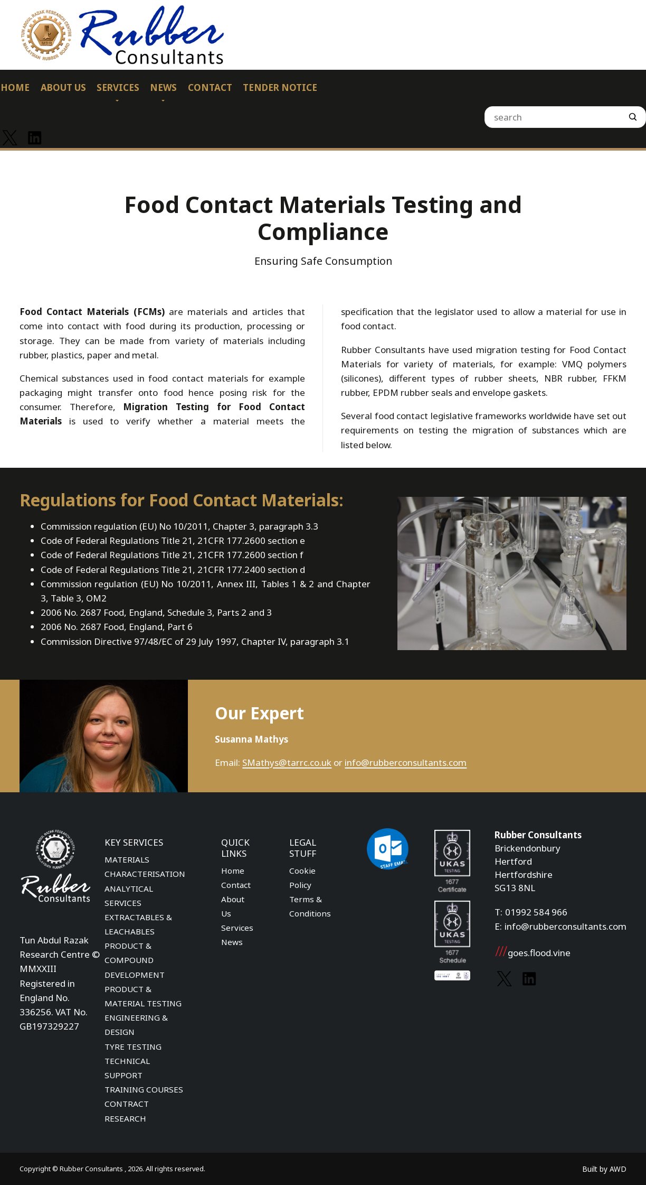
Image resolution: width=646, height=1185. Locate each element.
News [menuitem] (163, 87)
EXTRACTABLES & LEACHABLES (138, 924)
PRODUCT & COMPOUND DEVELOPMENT (134, 959)
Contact (236, 885)
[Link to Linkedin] (34, 137)
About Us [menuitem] (63, 87)
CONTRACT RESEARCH (126, 1110)
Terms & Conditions (310, 906)
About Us (232, 906)
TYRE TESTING (133, 1046)
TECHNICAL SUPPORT (127, 1068)
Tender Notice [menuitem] (280, 87)
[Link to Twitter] (10, 137)
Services (237, 927)
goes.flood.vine (533, 953)
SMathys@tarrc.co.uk (286, 762)
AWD (618, 1169)
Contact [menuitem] (210, 87)
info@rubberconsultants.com (406, 762)
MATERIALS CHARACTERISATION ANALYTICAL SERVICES (144, 881)
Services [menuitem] (118, 87)
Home (232, 870)
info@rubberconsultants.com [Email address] (565, 926)
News (232, 942)
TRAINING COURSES (143, 1089)
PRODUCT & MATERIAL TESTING (143, 996)
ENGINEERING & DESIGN (136, 1024)
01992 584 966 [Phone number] (536, 912)
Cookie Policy (302, 877)
